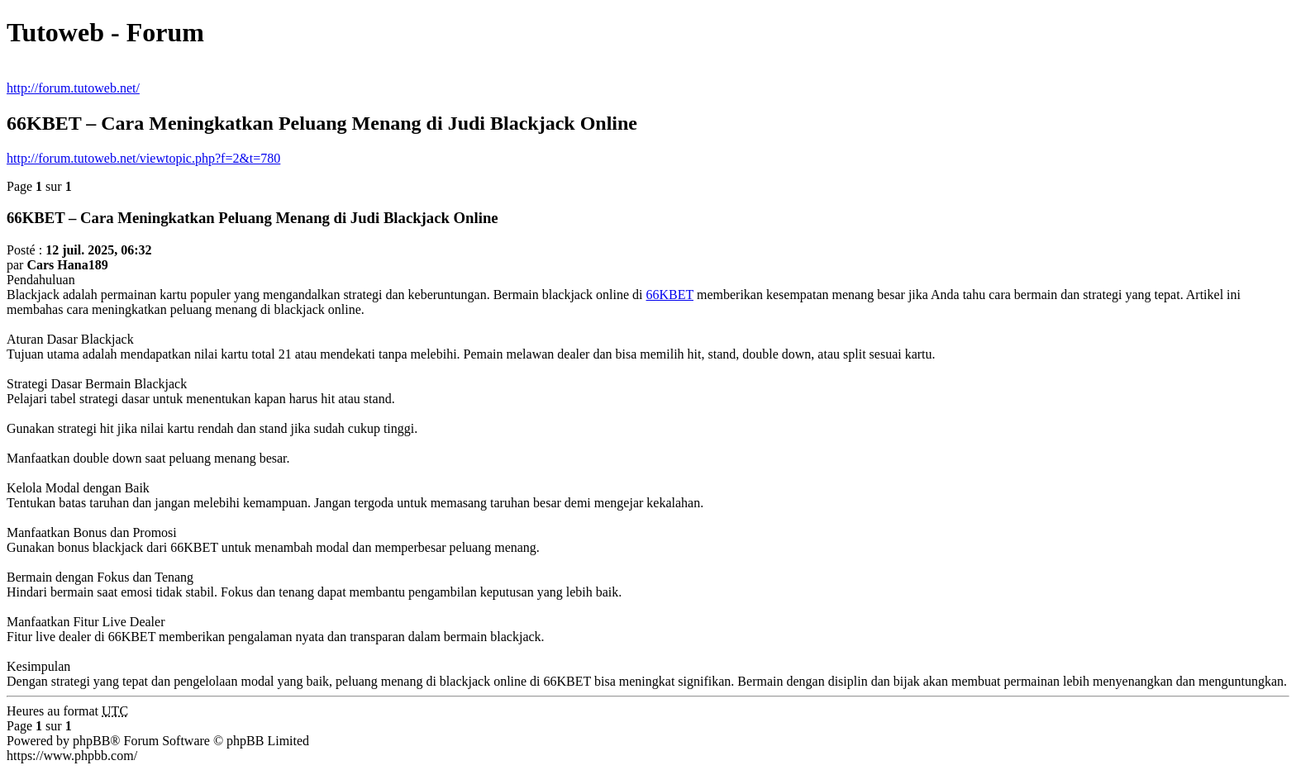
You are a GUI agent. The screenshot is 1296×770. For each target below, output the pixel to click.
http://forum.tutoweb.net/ (73, 88)
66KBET (669, 295)
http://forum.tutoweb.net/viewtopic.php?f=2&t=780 (143, 158)
